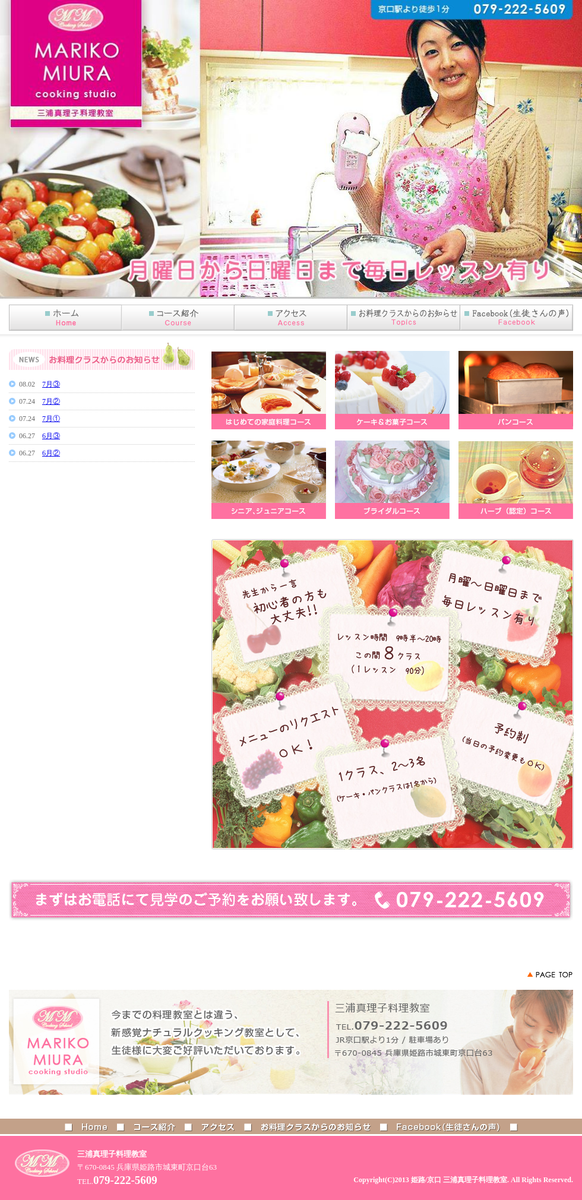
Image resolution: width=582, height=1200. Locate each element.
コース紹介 (178, 318)
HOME (65, 318)
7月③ (51, 384)
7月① (51, 418)
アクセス (291, 318)
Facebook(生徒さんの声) (516, 318)
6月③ (51, 436)
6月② (51, 453)
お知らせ (403, 318)
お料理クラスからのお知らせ (316, 1126)
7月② (51, 401)
